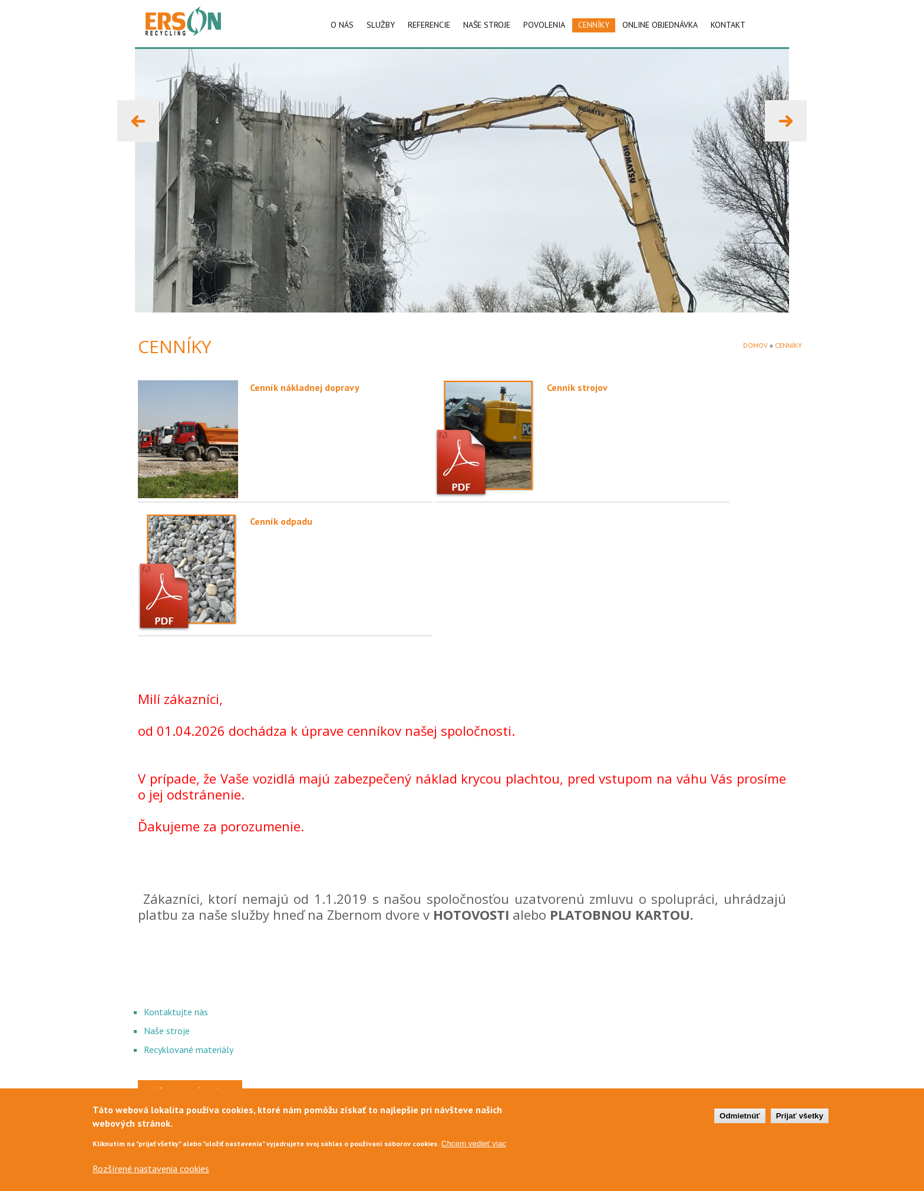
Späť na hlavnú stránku (190, 1091)
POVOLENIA (544, 24)
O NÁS (342, 24)
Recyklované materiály (188, 1049)
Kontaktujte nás (176, 1012)
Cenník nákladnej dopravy (304, 387)
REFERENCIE (429, 24)
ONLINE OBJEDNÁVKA (660, 24)
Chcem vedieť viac (473, 1150)
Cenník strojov (577, 387)
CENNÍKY (593, 24)
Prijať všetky (799, 1122)
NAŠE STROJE (486, 24)
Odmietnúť (740, 1122)
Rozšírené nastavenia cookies (151, 1176)
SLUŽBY (381, 24)
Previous (132, 106)
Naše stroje (167, 1031)
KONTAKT (728, 24)
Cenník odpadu (281, 521)
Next (774, 106)
